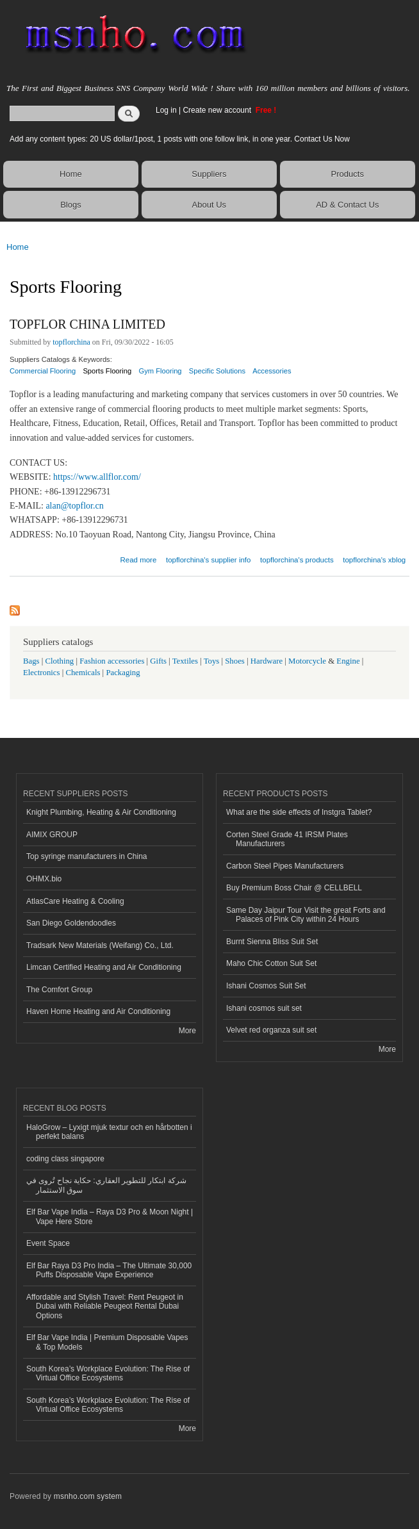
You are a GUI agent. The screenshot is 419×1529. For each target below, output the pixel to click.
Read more (138, 558)
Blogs (70, 204)
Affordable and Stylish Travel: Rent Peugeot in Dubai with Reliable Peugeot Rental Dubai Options (104, 1306)
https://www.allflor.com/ (97, 477)
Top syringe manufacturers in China (86, 856)
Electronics (41, 672)
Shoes (235, 661)
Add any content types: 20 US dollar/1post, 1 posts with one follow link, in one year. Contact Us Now (180, 139)
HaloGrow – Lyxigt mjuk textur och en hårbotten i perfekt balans (109, 1132)
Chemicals (83, 672)
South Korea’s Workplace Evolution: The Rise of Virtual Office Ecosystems (108, 1373)
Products (347, 174)
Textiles (185, 661)
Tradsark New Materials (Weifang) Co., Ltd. (100, 945)
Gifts (158, 661)
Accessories (271, 371)
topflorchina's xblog (374, 560)
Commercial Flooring (43, 371)
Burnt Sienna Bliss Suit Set (272, 941)
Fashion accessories (111, 661)
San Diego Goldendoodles (71, 923)
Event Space (48, 1243)
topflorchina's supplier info (208, 560)
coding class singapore (65, 1158)
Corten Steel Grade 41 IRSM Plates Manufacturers (287, 839)
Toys (212, 661)
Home (71, 174)
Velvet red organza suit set (271, 1030)
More (187, 1030)
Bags (31, 661)
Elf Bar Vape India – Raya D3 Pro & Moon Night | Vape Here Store (109, 1216)
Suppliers (209, 174)
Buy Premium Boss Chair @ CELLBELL (294, 887)
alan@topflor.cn (74, 506)
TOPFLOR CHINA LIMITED (87, 324)
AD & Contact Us (347, 204)
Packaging (123, 672)
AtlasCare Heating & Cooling (75, 901)
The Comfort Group (59, 989)
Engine (347, 661)
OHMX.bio (44, 878)
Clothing (59, 661)
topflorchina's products (297, 560)
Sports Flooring (107, 371)
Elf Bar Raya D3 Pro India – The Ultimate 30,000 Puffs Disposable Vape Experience (109, 1270)
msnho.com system (88, 1496)
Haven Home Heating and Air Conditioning (98, 1011)
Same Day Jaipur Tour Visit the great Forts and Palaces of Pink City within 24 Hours (306, 915)
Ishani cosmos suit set (264, 1008)
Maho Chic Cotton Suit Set (271, 963)
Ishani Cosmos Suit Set (266, 985)
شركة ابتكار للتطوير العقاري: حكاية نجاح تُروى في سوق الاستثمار (106, 1185)
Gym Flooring (159, 371)
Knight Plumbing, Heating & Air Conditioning (101, 812)
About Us (209, 204)
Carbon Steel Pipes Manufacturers (284, 866)
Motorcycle (307, 661)
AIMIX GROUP (52, 834)
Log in (166, 110)
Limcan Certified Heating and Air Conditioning (103, 967)
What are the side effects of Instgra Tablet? (299, 812)
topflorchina (71, 342)
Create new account (218, 110)
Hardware (267, 661)
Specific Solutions (217, 371)
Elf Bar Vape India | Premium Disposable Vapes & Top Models (107, 1342)
